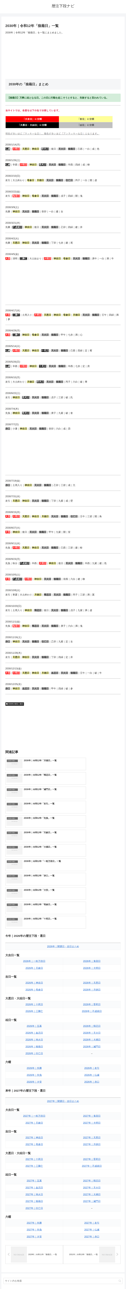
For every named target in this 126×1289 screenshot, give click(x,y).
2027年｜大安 (34, 1150)
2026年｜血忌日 (34, 946)
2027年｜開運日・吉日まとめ (63, 1015)
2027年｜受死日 (91, 1073)
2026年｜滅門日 (91, 960)
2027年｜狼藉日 (34, 1115)
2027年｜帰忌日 (91, 1094)
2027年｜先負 (34, 1143)
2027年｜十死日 (34, 1073)
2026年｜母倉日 (34, 903)
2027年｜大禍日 (91, 1108)
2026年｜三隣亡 (34, 925)
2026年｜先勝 (34, 982)
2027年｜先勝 (34, 1136)
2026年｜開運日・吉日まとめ (63, 860)
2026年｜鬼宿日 (91, 875)
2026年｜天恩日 (91, 896)
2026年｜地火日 (34, 953)
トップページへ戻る (52, 1281)
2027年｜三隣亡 (34, 1080)
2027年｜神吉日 (34, 1051)
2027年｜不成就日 (92, 1080)
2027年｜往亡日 (34, 1122)
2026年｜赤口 (91, 995)
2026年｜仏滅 (91, 989)
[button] (120, 1195)
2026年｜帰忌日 (91, 940)
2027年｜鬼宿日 (91, 1029)
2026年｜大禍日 (91, 953)
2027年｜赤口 (91, 1150)
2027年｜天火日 (91, 1101)
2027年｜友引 (91, 1136)
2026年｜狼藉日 (34, 960)
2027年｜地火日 (34, 1108)
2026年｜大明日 (91, 882)
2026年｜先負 (34, 989)
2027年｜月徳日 (91, 1058)
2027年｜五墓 (34, 1094)
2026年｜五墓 (34, 940)
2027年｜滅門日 (91, 1115)
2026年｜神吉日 (34, 896)
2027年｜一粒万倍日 (34, 1029)
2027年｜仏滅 (91, 1143)
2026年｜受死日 (91, 918)
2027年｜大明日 (91, 1036)
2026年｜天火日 (91, 946)
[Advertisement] (63, 56)
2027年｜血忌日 (34, 1101)
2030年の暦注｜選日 (14, 704)
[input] (63, 1195)
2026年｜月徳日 (91, 903)
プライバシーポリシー (72, 1281)
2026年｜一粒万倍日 (34, 875)
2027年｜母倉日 (34, 1058)
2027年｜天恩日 (91, 1051)
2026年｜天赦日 (34, 882)
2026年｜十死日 (34, 918)
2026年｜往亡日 (34, 967)
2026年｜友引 (91, 982)
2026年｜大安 (34, 995)
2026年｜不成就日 (92, 925)
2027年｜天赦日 (34, 1036)
